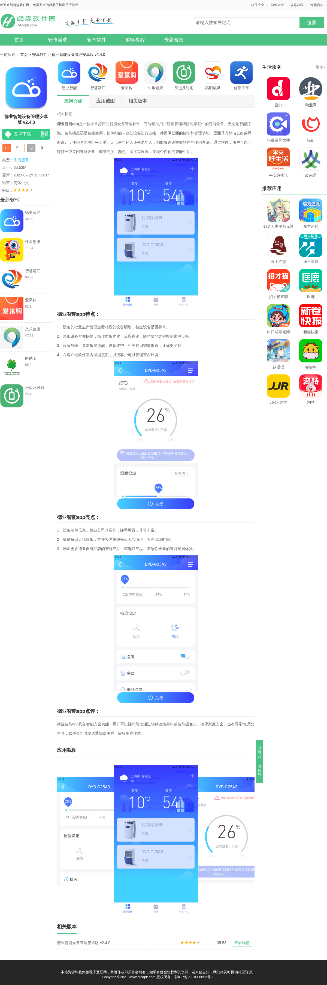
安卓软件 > (42, 54)
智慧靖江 (98, 75)
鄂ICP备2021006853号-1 (194, 977)
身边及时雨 (184, 75)
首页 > (26, 54)
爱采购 (127, 75)
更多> (321, 67)
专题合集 (316, 5)
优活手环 (241, 75)
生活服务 (21, 160)
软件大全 (257, 5)
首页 (19, 40)
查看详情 (242, 943)
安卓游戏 (58, 40)
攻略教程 (297, 5)
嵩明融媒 (213, 75)
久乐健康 (155, 75)
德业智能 (69, 75)
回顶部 (259, 752)
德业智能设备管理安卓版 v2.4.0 (78, 54)
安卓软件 (96, 40)
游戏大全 (277, 5)
